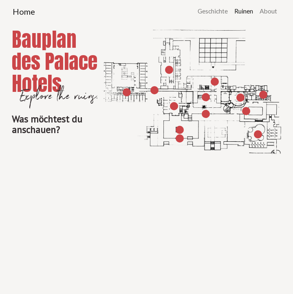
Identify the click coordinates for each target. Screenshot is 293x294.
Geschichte (213, 11)
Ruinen (243, 11)
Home (24, 11)
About (268, 11)
